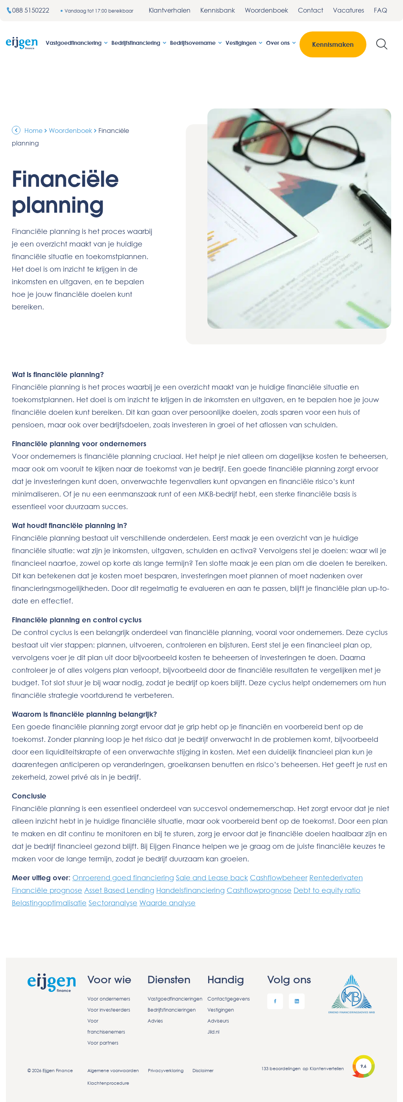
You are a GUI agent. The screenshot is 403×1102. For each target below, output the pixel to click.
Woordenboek (266, 10)
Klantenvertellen (327, 1068)
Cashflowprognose (259, 890)
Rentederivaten (336, 877)
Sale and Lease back (212, 877)
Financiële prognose (47, 890)
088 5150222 (28, 10)
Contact (310, 10)
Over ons (281, 42)
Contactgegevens (228, 999)
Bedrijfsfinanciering (139, 42)
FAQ (380, 10)
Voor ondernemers (108, 999)
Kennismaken (333, 44)
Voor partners (102, 1043)
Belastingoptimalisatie (49, 902)
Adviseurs (218, 1021)
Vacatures (348, 10)
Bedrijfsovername (196, 42)
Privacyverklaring (165, 1070)
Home (33, 130)
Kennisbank (217, 10)
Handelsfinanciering (190, 890)
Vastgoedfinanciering (77, 42)
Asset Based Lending (119, 890)
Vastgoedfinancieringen (172, 999)
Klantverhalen (169, 10)
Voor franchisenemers (106, 1026)
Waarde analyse (167, 902)
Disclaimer (202, 1070)
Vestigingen (244, 42)
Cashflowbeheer (278, 877)
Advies (155, 1021)
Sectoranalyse (113, 902)
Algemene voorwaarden (113, 1070)
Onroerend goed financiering (123, 877)
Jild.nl (213, 1032)
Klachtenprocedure (108, 1082)
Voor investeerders (108, 1010)
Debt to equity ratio (327, 890)
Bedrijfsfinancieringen (172, 1010)
